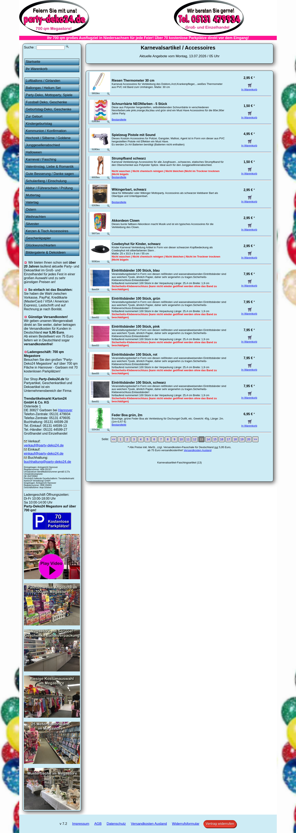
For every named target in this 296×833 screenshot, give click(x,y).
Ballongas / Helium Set (43, 88)
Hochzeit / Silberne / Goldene (48, 138)
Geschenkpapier (38, 238)
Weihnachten (36, 217)
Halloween (34, 152)
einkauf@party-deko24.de (44, 453)
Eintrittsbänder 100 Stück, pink (136, 326)
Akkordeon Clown (125, 220)
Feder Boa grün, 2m (127, 415)
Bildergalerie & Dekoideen (46, 252)
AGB (98, 824)
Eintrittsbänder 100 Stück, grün (136, 298)
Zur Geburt (34, 116)
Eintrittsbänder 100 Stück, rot (134, 354)
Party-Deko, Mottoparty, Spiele (49, 95)
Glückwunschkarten (41, 245)
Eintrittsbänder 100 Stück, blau (136, 270)
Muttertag (33, 195)
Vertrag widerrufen (220, 824)
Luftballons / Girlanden (43, 81)
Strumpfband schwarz (129, 158)
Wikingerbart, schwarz (129, 189)
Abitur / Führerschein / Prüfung (49, 188)
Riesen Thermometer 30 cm (133, 80)
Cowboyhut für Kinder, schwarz (136, 244)
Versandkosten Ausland (198, 450)
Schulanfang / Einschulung (46, 181)
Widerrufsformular (185, 824)
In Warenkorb (249, 88)
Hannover (65, 410)
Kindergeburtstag (39, 124)
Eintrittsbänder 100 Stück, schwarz (139, 382)
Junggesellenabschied (43, 145)
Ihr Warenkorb (36, 69)
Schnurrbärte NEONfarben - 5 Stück (139, 104)
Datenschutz (116, 824)
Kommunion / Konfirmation (46, 131)
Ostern (31, 209)
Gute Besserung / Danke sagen (50, 174)
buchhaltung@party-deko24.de (47, 462)
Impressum (80, 824)
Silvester (32, 224)
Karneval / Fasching (41, 159)
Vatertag (32, 202)
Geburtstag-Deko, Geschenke (48, 109)
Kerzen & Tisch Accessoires (47, 231)
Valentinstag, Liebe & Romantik (50, 167)
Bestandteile (119, 119)
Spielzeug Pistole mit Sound (133, 135)
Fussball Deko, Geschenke (46, 102)
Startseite (33, 62)
